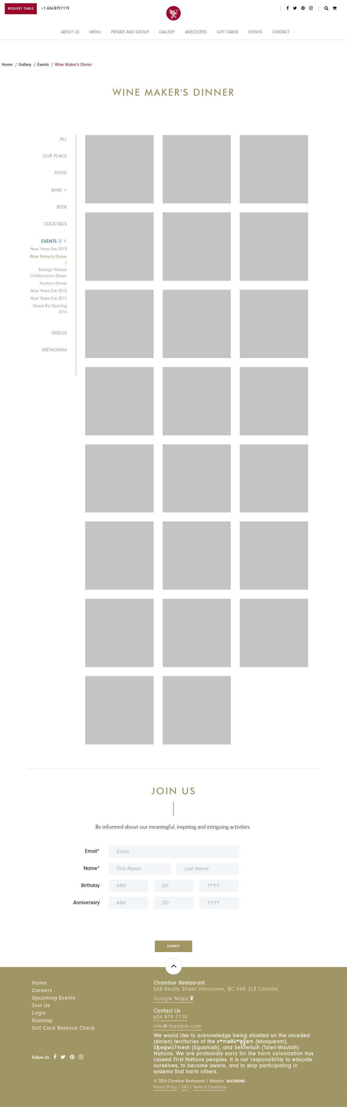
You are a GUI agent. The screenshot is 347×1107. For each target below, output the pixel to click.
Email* (92, 852)
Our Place (55, 156)
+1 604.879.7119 (55, 9)
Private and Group (130, 49)
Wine (56, 190)
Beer (62, 207)
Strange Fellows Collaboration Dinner (48, 273)
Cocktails (55, 224)
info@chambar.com (178, 1027)
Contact (280, 49)
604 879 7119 (170, 1017)
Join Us (41, 1006)
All (63, 139)
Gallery (167, 49)
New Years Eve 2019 (48, 250)
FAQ (185, 1088)
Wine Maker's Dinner (73, 65)
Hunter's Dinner (53, 284)
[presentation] (168, 923)
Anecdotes (196, 49)
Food (61, 173)
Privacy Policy (165, 1088)
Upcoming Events (53, 998)
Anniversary (86, 903)
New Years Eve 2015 (48, 291)
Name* (91, 869)
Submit (173, 946)
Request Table (21, 9)
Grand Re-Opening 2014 (50, 310)
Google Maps (173, 999)
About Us (70, 49)
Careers (42, 991)
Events (255, 49)
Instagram (54, 350)
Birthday (90, 886)
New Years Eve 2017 (48, 299)
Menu (95, 49)
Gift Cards (227, 49)
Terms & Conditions (210, 1088)
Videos (59, 333)
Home (7, 65)
